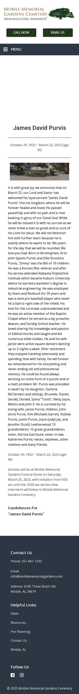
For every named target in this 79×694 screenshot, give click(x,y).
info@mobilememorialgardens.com (36, 576)
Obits (15, 613)
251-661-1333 (32, 561)
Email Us (58, 32)
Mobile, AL (18, 649)
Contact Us (19, 640)
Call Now (21, 32)
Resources (18, 622)
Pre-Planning (20, 631)
